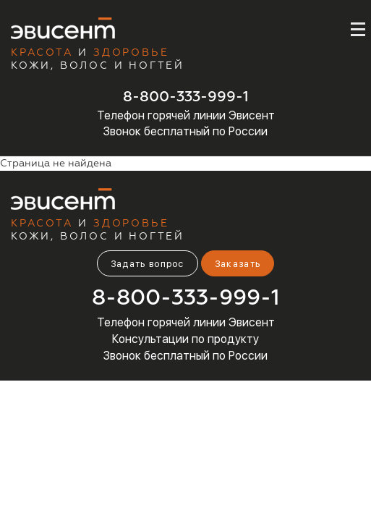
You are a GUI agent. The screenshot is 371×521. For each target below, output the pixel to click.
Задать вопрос (147, 263)
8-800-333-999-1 (186, 97)
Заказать (237, 263)
